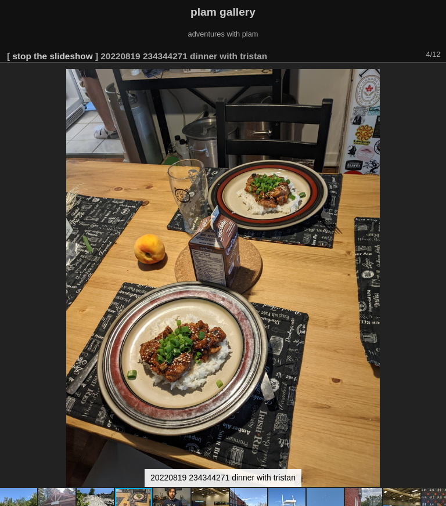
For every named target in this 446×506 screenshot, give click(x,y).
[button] (435, 79)
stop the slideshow (52, 56)
